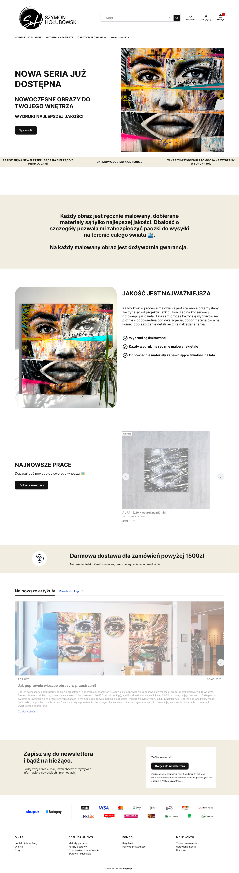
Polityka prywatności (134, 846)
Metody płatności (78, 843)
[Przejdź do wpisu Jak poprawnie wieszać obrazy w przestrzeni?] (119, 638)
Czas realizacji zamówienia (84, 850)
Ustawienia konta (186, 846)
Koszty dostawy (78, 846)
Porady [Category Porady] (23, 679)
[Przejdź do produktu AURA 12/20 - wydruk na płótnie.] (166, 470)
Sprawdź (25, 130)
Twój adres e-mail (161, 757)
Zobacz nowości (31, 485)
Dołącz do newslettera (170, 766)
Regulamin (128, 843)
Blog (17, 850)
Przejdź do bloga (71, 591)
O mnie (19, 846)
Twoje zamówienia (186, 843)
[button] (177, 18)
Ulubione (181, 850)
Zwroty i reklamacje (80, 853)
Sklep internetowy (118, 868)
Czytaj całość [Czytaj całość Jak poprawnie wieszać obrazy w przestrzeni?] (27, 711)
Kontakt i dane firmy (26, 843)
